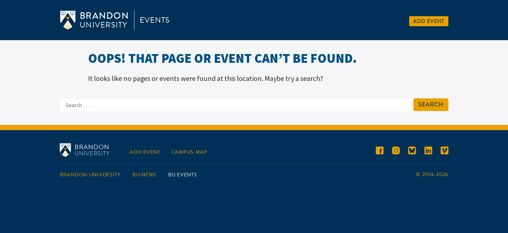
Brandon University (90, 175)
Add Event (428, 21)
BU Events (182, 175)
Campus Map (189, 152)
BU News (144, 175)
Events (155, 20)
